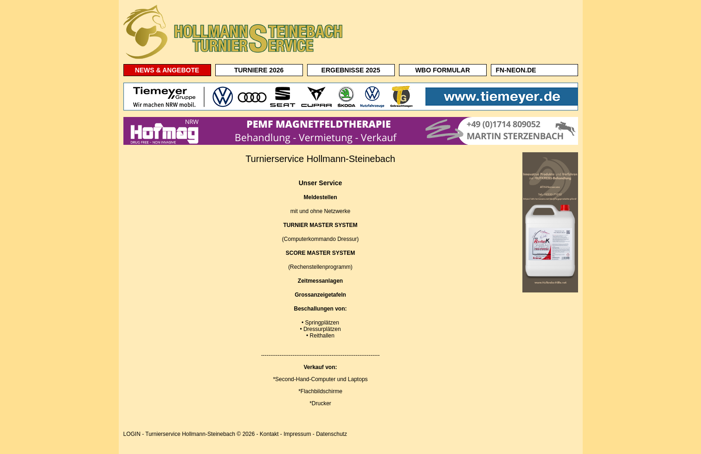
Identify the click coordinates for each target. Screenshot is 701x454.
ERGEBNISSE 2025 (351, 70)
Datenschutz (331, 434)
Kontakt (269, 434)
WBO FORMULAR (442, 70)
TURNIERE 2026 (259, 70)
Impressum (297, 434)
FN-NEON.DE (516, 70)
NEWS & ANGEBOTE (167, 70)
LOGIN (132, 434)
